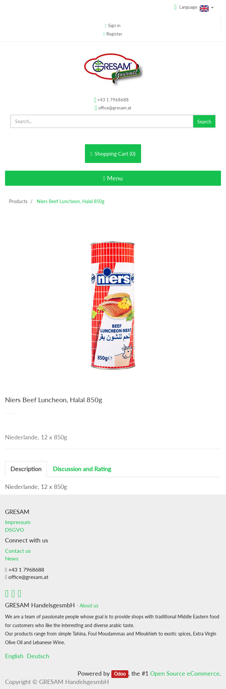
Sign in (114, 25)
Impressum (17, 522)
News (11, 558)
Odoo (120, 674)
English (14, 656)
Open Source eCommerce (185, 673)
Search (204, 121)
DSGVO (14, 529)
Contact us (18, 550)
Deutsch (38, 656)
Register (114, 33)
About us (89, 605)
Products (18, 201)
